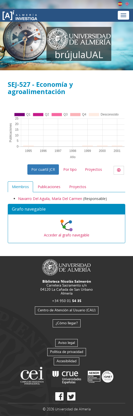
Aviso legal (66, 342)
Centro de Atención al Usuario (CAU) (67, 309)
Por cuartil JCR (43, 169)
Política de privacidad (66, 351)
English (127, 4)
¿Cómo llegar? (67, 322)
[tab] (66, 209)
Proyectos (93, 169)
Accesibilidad (66, 360)
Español (120, 4)
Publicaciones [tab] (49, 186)
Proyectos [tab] (77, 186)
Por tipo (70, 169)
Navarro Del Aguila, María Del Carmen (50, 198)
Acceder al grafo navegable (66, 235)
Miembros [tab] (20, 186)
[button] (66, 209)
